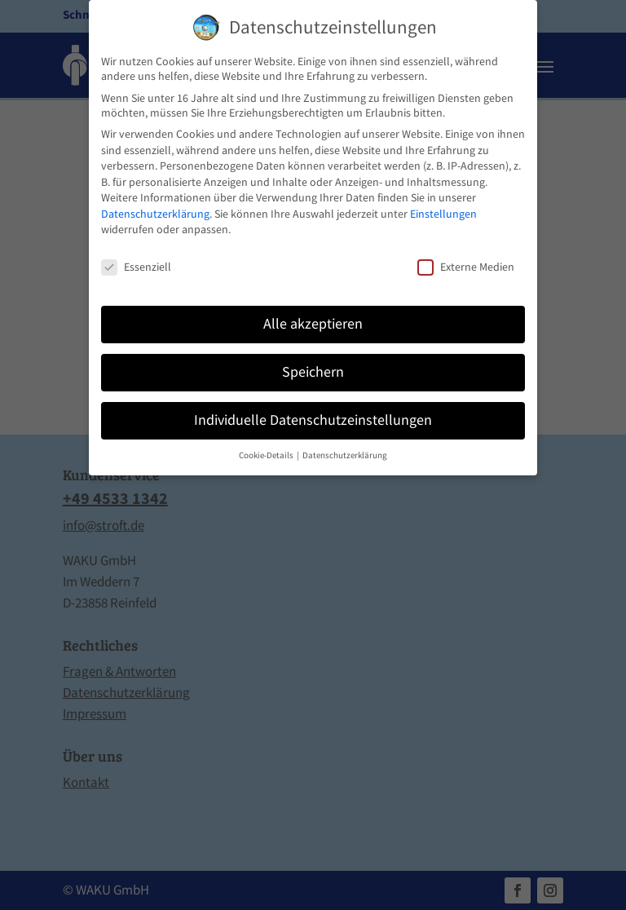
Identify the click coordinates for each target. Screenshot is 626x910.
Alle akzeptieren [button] (313, 324)
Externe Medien (465, 266)
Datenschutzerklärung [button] (344, 455)
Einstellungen (443, 213)
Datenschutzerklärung (155, 213)
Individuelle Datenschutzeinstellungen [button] (313, 420)
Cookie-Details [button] (267, 455)
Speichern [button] (313, 372)
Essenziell (136, 266)
